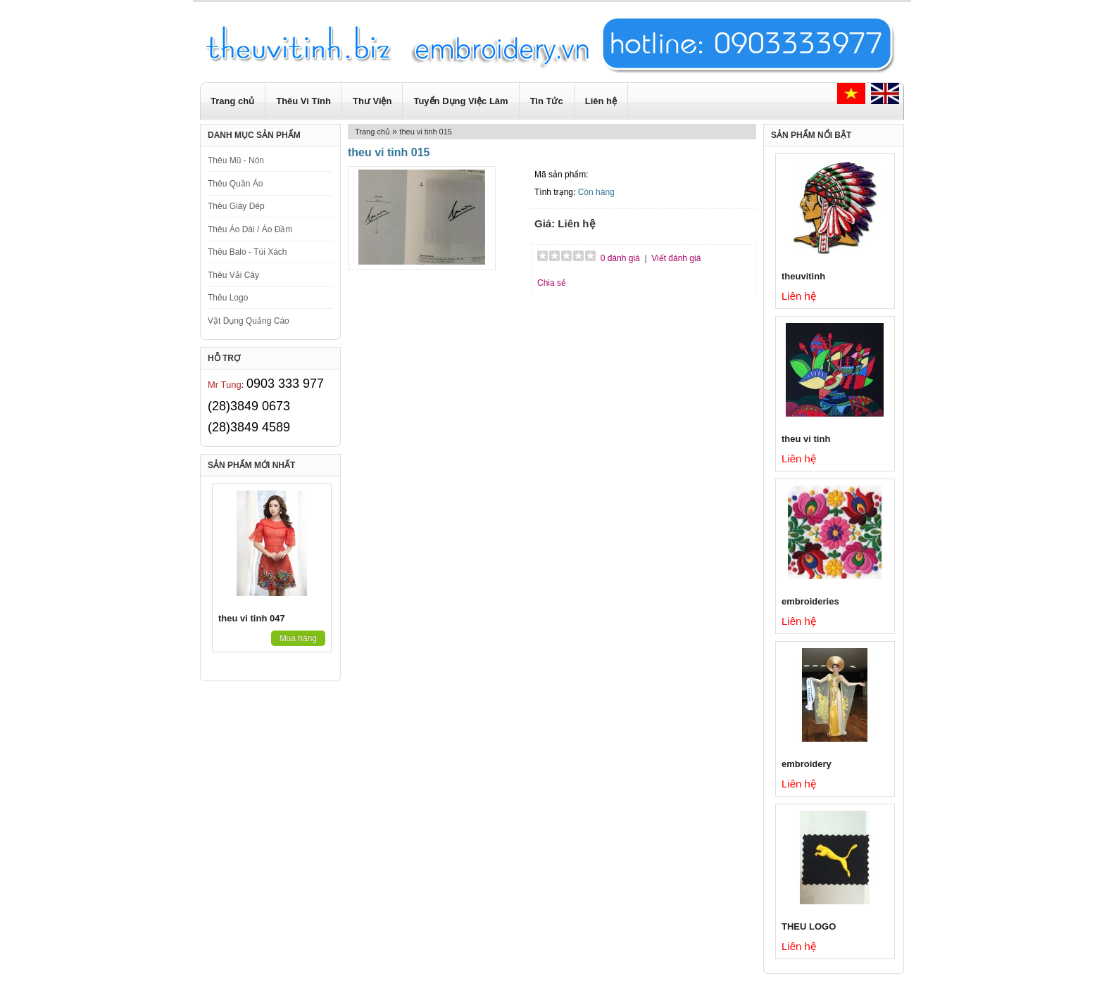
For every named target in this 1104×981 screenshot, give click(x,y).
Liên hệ (601, 101)
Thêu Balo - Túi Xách (247, 252)
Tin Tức (546, 101)
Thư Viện (372, 101)
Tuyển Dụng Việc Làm (460, 101)
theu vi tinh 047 (251, 618)
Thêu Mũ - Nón (236, 160)
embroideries (810, 601)
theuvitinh (803, 276)
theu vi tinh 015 (425, 131)
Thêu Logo (228, 298)
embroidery (807, 764)
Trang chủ (232, 101)
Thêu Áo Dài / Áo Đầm (250, 229)
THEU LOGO (809, 926)
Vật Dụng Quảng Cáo (248, 321)
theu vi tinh (806, 438)
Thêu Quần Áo (235, 184)
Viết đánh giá (676, 258)
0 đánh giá (620, 258)
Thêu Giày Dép (236, 206)
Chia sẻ (551, 283)
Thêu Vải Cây (233, 275)
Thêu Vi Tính (303, 101)
